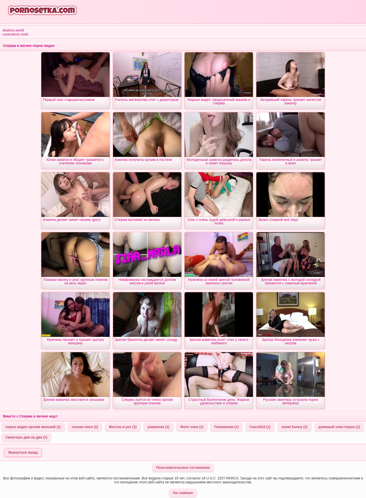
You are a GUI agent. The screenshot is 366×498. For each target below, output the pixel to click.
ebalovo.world (13, 30)
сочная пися (85, 427)
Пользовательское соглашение (183, 467)
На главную (183, 493)
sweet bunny (294, 427)
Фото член (191, 427)
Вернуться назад (23, 452)
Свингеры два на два (26, 437)
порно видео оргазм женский (33, 427)
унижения (158, 427)
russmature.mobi (15, 34)
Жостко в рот (123, 427)
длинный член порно (339, 427)
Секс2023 (259, 427)
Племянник (226, 427)
